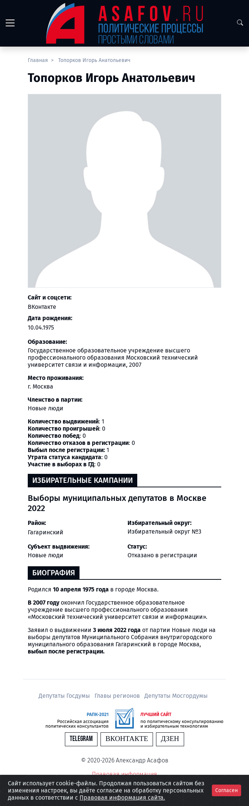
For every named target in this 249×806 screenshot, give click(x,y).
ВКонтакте (42, 306)
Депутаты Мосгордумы (176, 695)
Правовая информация (124, 774)
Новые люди (45, 555)
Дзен (170, 739)
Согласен (226, 790)
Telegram (81, 739)
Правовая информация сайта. (122, 797)
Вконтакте (126, 739)
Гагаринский (45, 532)
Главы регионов (117, 695)
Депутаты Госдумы (65, 695)
